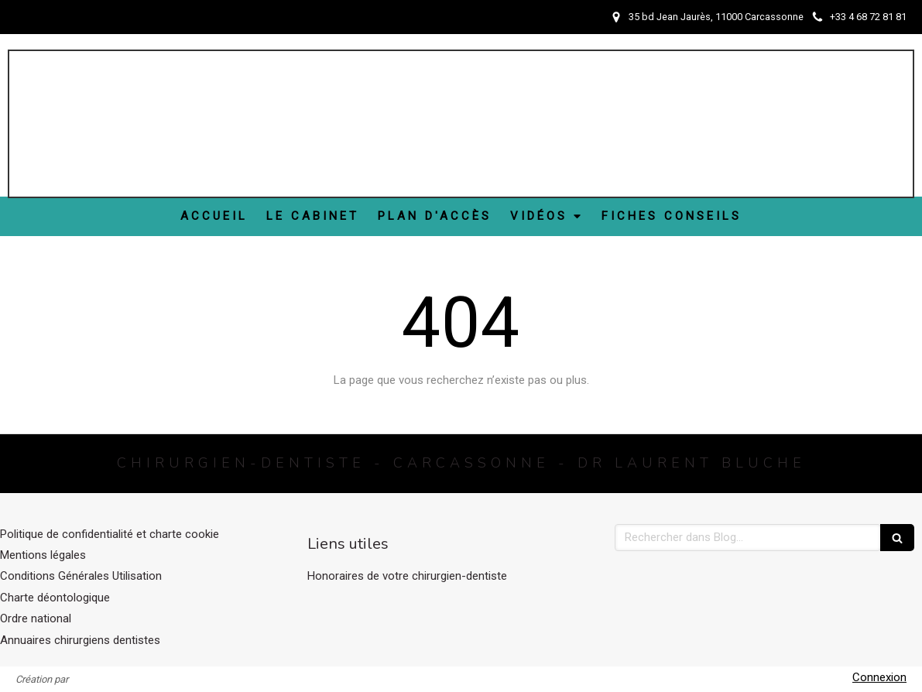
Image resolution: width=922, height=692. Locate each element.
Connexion (879, 677)
